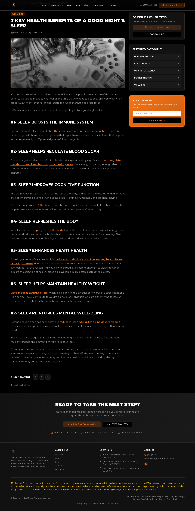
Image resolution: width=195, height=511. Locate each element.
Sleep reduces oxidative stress (29, 292)
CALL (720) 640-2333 (157, 27)
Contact (112, 5)
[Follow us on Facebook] (146, 464)
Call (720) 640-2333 (117, 424)
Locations (99, 5)
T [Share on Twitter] (41, 377)
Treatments (57, 5)
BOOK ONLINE (157, 34)
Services (59, 455)
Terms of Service (98, 504)
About (87, 5)
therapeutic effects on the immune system (80, 131)
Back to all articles (20, 385)
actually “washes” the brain (34, 205)
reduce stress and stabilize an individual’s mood (89, 322)
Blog (69, 5)
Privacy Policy (82, 504)
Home (43, 5)
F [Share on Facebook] (35, 377)
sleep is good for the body (47, 230)
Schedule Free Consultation (81, 424)
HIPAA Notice (113, 504)
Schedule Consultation (171, 5)
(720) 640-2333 (148, 5)
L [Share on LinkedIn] (48, 377)
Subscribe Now (156, 120)
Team (77, 5)
